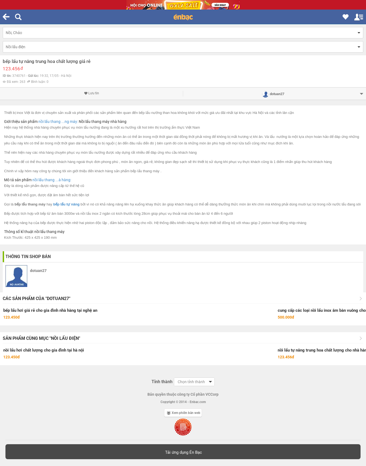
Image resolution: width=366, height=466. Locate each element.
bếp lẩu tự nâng (66, 204)
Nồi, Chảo (14, 33)
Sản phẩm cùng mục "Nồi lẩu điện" (41, 338)
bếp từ (45, 213)
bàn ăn (200, 213)
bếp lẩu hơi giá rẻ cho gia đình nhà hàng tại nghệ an (50, 310)
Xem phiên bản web (183, 413)
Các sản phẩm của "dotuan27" (36, 298)
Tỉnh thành (162, 381)
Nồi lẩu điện (15, 47)
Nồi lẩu (84, 121)
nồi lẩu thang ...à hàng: (51, 180)
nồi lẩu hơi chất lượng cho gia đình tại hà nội (43, 350)
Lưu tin (91, 93)
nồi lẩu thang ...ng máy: (58, 121)
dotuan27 (38, 270)
